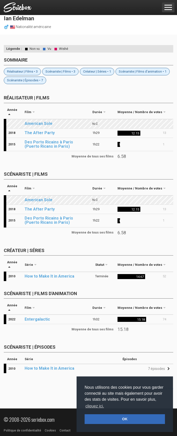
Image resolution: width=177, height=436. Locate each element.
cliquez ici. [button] (94, 406)
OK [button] (125, 419)
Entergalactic (37, 319)
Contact (65, 430)
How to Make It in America (49, 276)
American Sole (38, 123)
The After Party (40, 133)
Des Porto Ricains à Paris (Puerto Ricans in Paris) (49, 144)
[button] (158, 368)
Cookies (50, 430)
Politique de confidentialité (22, 430)
